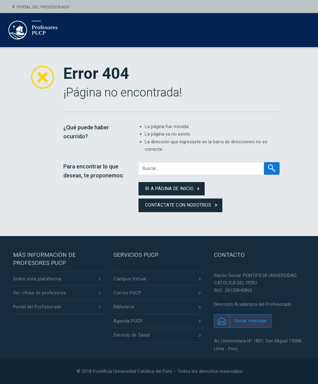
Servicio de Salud (131, 335)
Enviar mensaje (250, 321)
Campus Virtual (129, 279)
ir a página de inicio (169, 188)
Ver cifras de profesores (39, 293)
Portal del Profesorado (43, 7)
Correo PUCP (127, 293)
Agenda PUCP (128, 321)
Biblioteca (123, 307)
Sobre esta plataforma (37, 279)
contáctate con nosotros (178, 205)
